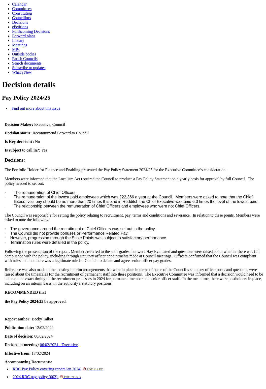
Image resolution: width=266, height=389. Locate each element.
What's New (22, 72)
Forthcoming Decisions (31, 31)
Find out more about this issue (36, 108)
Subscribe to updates (28, 68)
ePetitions (20, 27)
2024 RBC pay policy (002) (47, 377)
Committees (21, 9)
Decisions (20, 22)
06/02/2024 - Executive (59, 345)
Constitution (22, 13)
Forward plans (23, 36)
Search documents (27, 63)
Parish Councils (25, 58)
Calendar (19, 4)
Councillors (21, 18)
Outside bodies (24, 54)
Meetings (19, 45)
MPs (15, 49)
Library (18, 40)
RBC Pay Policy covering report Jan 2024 (58, 369)
